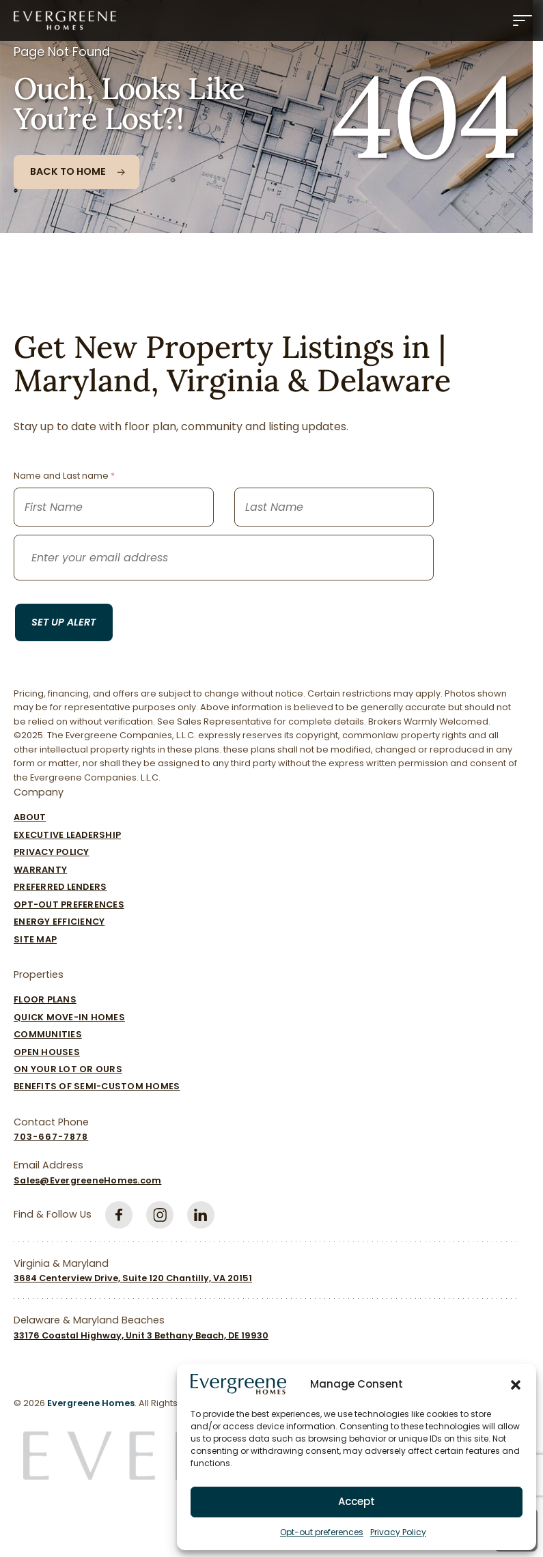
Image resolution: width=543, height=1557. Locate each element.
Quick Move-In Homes (69, 1017)
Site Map (35, 939)
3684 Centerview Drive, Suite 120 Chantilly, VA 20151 (133, 1278)
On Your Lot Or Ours (68, 1069)
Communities (48, 1034)
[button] (516, 1384)
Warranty (40, 869)
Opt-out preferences (321, 1532)
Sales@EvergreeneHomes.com (87, 1180)
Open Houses (47, 1052)
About (30, 817)
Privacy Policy (398, 1532)
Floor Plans (45, 999)
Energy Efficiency (59, 921)
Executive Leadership (67, 835)
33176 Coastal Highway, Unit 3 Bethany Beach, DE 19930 (141, 1335)
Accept (356, 1501)
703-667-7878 (51, 1136)
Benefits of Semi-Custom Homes (97, 1086)
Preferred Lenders (60, 887)
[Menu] (522, 20)
